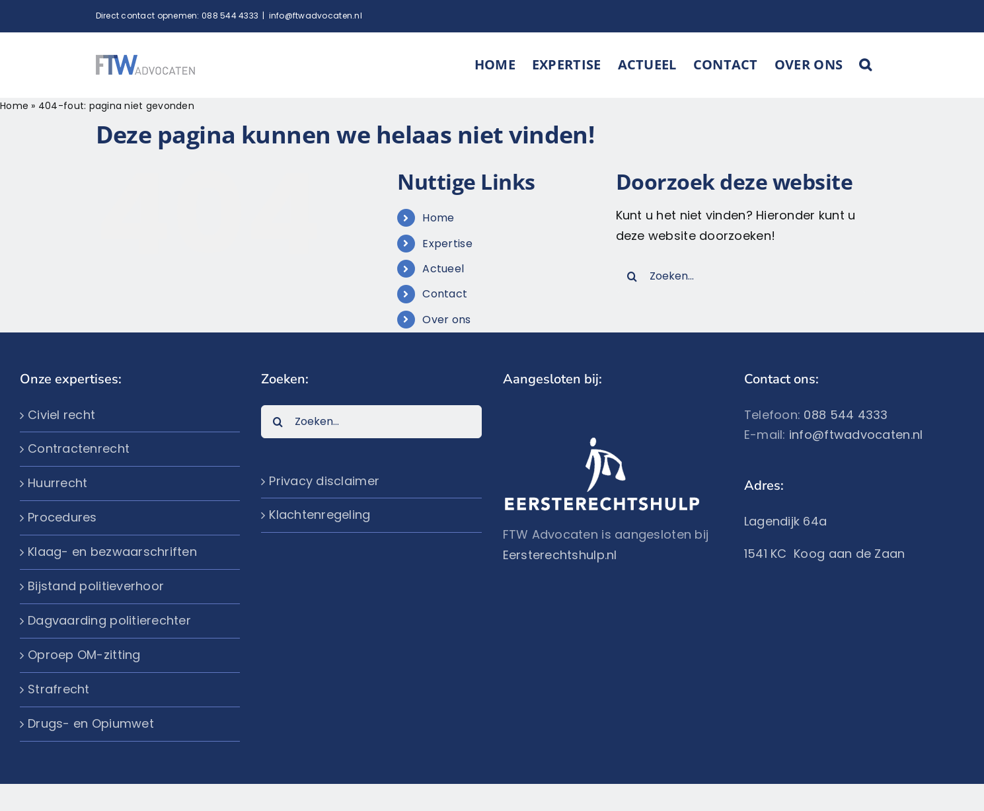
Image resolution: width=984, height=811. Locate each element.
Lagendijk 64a (785, 521)
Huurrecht (57, 483)
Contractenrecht (79, 448)
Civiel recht (61, 414)
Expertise (447, 243)
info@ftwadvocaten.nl (315, 15)
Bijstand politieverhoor (96, 586)
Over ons (446, 319)
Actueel (443, 268)
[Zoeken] (632, 276)
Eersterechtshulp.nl (560, 555)
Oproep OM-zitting (84, 654)
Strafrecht (59, 689)
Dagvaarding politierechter (109, 620)
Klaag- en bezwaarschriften (112, 551)
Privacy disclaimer (324, 481)
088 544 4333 (230, 15)
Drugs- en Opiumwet (91, 723)
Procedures (62, 517)
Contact (444, 293)
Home (14, 105)
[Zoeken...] (741, 276)
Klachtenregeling (319, 514)
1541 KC (769, 553)
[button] (865, 64)
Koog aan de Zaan (849, 553)
